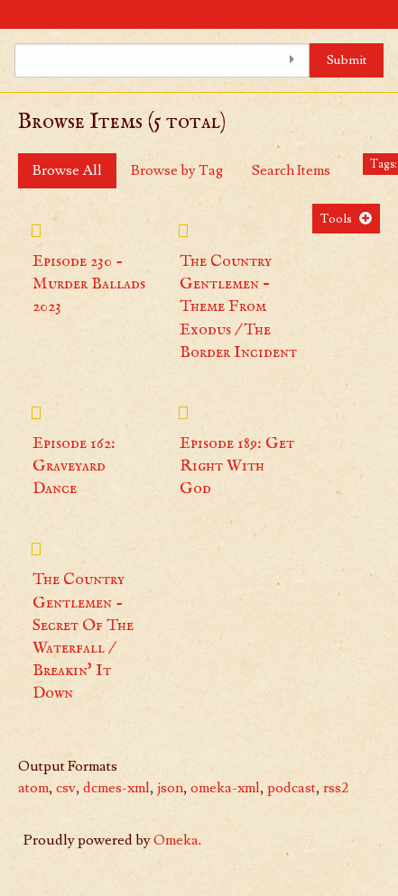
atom (33, 788)
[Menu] (14, 14)
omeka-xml (225, 788)
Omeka (176, 840)
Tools (336, 219)
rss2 (335, 788)
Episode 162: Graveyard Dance (74, 466)
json (170, 788)
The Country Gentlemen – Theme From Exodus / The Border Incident (238, 307)
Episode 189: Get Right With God (237, 466)
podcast (291, 788)
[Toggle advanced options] (291, 60)
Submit (347, 60)
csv (66, 788)
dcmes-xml (116, 788)
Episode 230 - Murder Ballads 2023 (88, 284)
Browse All (67, 170)
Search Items (291, 170)
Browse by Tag (177, 170)
